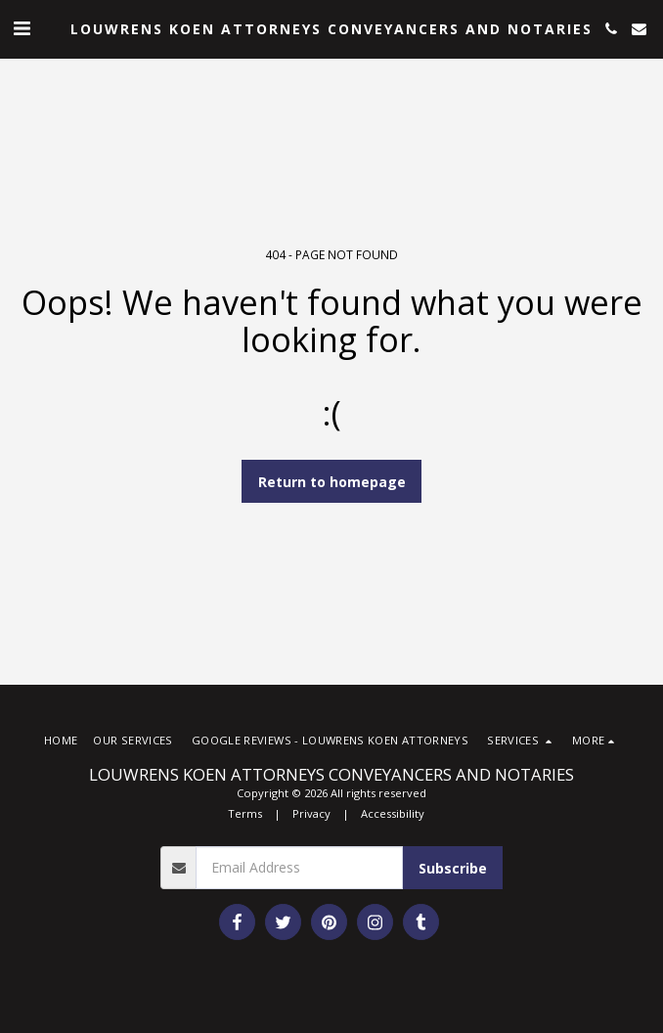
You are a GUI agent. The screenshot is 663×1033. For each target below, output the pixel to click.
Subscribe (453, 868)
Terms (245, 813)
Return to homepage (332, 481)
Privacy (311, 813)
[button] (21, 28)
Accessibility (392, 813)
